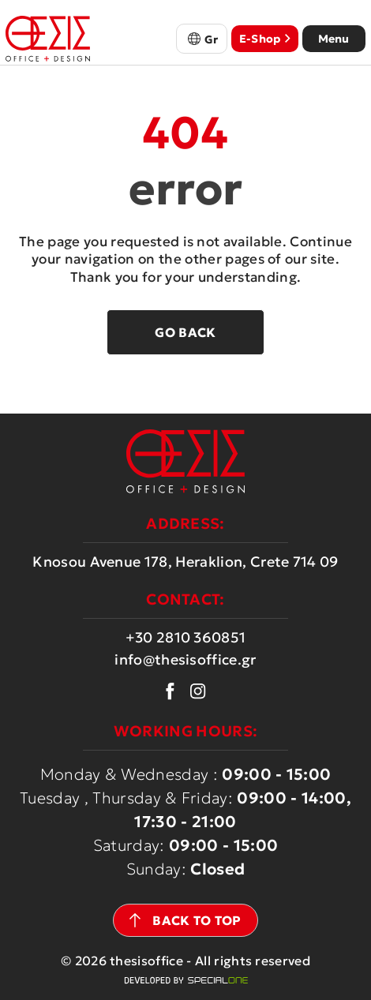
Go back (185, 332)
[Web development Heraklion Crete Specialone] (186, 980)
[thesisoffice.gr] (48, 39)
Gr (211, 39)
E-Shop (264, 39)
